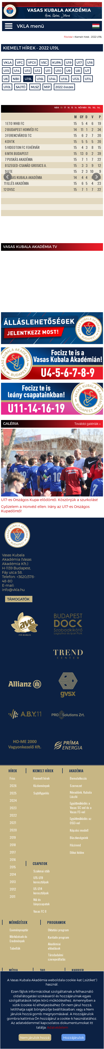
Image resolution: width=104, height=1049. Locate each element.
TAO (42, 970)
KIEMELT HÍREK (43, 770)
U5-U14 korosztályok (40, 890)
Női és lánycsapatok (41, 901)
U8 (78, 70)
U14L (52, 79)
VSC (44, 62)
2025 (13, 793)
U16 (90, 62)
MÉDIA (13, 970)
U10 (58, 70)
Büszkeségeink (79, 837)
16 (69, 107)
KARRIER (78, 970)
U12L (76, 79)
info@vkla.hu (13, 589)
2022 (13, 815)
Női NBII (82, 107)
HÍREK (12, 770)
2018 (13, 845)
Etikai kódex (77, 852)
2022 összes (64, 87)
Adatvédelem (57, 1027)
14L (98, 107)
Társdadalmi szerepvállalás (57, 957)
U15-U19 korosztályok (40, 879)
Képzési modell (79, 830)
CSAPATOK (40, 863)
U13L (64, 79)
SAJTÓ (20, 87)
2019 (13, 837)
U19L (28, 79)
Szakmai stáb (41, 871)
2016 (13, 859)
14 (76, 107)
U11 (48, 70)
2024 (13, 800)
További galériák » (87, 423)
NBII (16, 79)
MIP (47, 87)
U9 (68, 70)
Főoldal (68, 36)
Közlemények (41, 785)
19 (61, 107)
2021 (13, 822)
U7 (87, 70)
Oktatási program (58, 930)
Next (96, 177)
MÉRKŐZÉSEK (18, 922)
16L (94, 107)
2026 (13, 785)
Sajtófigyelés (41, 793)
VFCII (32, 62)
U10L (7, 87)
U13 (27, 70)
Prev (8, 177)
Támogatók (18, 599)
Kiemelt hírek (41, 778)
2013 (13, 882)
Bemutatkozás (78, 778)
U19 (68, 62)
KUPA (56, 62)
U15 (6, 70)
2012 (13, 889)
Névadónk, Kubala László (81, 794)
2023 (13, 808)
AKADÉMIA (76, 770)
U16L (40, 79)
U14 (16, 70)
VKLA (8, 62)
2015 (13, 867)
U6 (6, 79)
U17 (79, 62)
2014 (13, 874)
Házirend (75, 845)
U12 (37, 70)
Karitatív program (58, 937)
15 (72, 107)
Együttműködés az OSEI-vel (80, 820)
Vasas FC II (39, 911)
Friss (12, 778)
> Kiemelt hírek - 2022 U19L (83, 36)
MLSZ (35, 87)
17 (65, 107)
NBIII (56, 107)
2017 (13, 852)
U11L (88, 79)
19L (89, 107)
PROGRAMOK (56, 922)
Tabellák (15, 948)
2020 (13, 830)
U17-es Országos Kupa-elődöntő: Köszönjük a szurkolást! (49, 499)
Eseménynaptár (19, 930)
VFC (20, 62)
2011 (12, 896)
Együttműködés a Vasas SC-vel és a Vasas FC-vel (81, 807)
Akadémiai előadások (54, 946)
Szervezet (76, 785)
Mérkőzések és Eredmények (18, 938)
